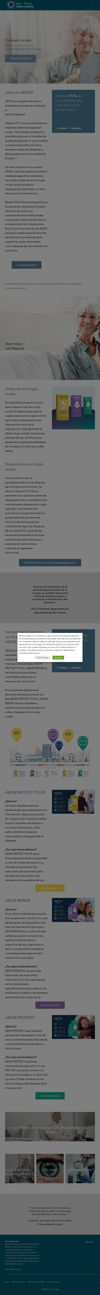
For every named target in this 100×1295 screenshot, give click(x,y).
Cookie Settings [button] (42, 658)
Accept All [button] (58, 658)
